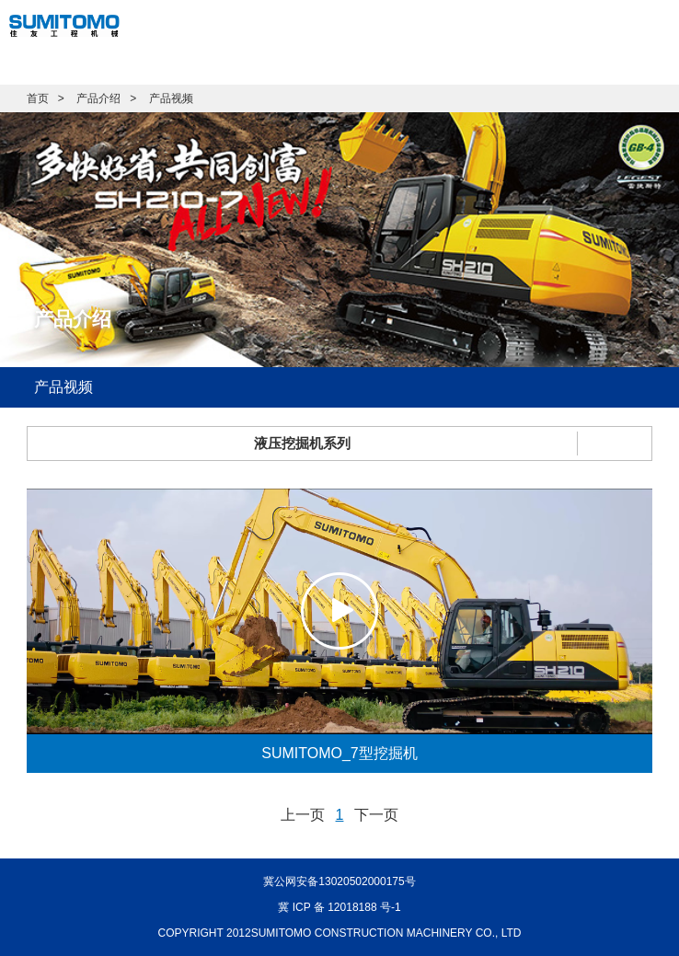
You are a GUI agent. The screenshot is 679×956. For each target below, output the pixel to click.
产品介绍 (98, 98)
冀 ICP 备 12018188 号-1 (339, 907)
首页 (38, 98)
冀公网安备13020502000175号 (339, 881)
